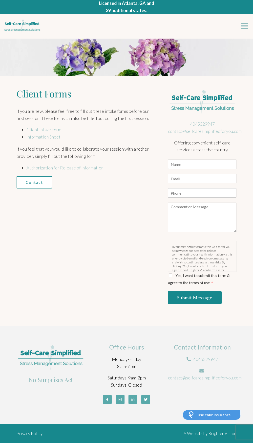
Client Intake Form (43, 129)
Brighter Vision (222, 433)
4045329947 (202, 124)
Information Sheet (43, 137)
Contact (34, 182)
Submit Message (194, 297)
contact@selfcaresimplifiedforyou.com (205, 131)
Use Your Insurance (214, 415)
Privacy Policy (29, 433)
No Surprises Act (51, 380)
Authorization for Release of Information (65, 167)
